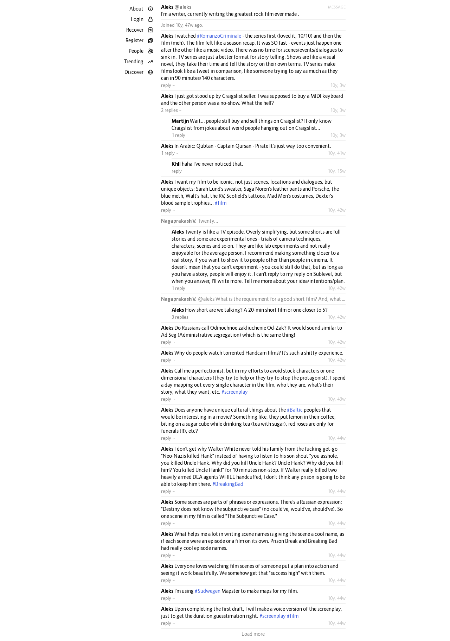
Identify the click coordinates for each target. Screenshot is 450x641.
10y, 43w (337, 399)
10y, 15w (337, 171)
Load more (253, 634)
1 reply (178, 135)
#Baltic (295, 410)
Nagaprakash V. (179, 221)
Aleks (167, 7)
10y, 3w (338, 85)
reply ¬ (168, 85)
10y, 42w (337, 210)
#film (220, 203)
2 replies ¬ (171, 110)
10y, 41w (337, 153)
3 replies (180, 317)
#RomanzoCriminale (219, 36)
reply (177, 171)
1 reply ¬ (170, 153)
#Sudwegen (207, 591)
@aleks (182, 7)
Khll (177, 164)
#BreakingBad (227, 484)
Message (337, 7)
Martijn (181, 121)
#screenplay (234, 392)
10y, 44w (337, 438)
